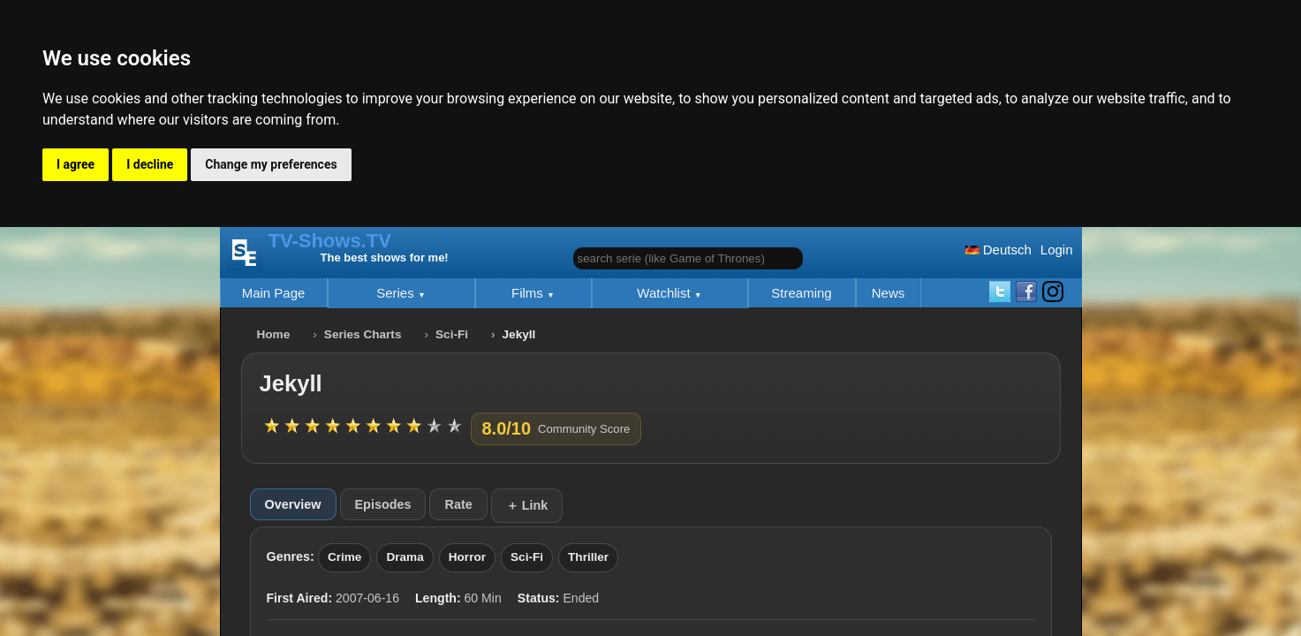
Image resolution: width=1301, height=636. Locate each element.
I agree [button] (76, 164)
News (888, 292)
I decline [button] (149, 164)
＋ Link (527, 505)
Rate (458, 504)
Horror (467, 557)
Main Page (274, 292)
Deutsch (998, 249)
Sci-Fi (451, 334)
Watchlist (665, 292)
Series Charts (363, 334)
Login (1056, 249)
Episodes (383, 504)
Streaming (801, 292)
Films (529, 292)
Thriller (588, 557)
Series (397, 292)
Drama (404, 557)
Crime (345, 557)
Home (274, 334)
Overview (293, 504)
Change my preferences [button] (271, 164)
